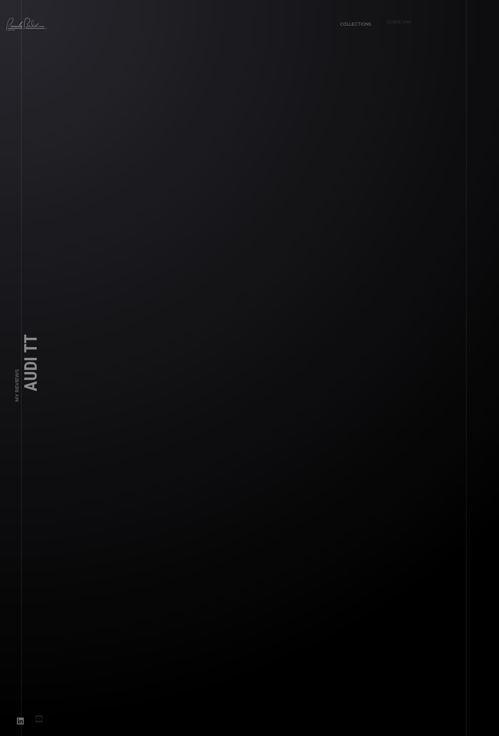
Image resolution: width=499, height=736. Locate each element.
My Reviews (17, 387)
